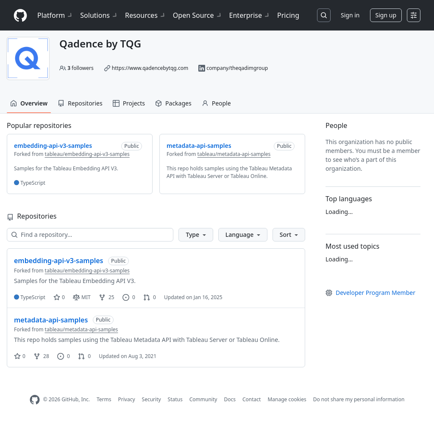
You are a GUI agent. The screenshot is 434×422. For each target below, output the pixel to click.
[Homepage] (20, 15)
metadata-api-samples (51, 320)
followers (80, 68)
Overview (28, 103)
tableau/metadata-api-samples (234, 154)
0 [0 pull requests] (149, 297)
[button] (195, 235)
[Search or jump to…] (323, 15)
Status (175, 399)
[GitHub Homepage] (35, 399)
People (216, 103)
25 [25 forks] (106, 297)
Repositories (80, 103)
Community (203, 399)
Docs (230, 399)
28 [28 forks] (41, 356)
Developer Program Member (370, 293)
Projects (129, 103)
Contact (251, 399)
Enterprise (249, 15)
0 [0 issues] (128, 297)
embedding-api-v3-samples (58, 260)
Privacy (126, 399)
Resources (145, 15)
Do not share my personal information (359, 399)
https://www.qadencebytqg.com (150, 68)
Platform (55, 15)
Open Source (198, 15)
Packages (173, 103)
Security (151, 399)
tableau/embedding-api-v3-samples (87, 154)
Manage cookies (286, 399)
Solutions (99, 15)
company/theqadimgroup (237, 68)
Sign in (350, 15)
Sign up (386, 15)
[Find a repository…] (90, 235)
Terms (104, 399)
